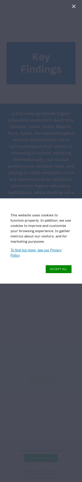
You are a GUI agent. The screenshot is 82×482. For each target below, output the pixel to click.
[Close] (75, 7)
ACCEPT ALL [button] (58, 269)
